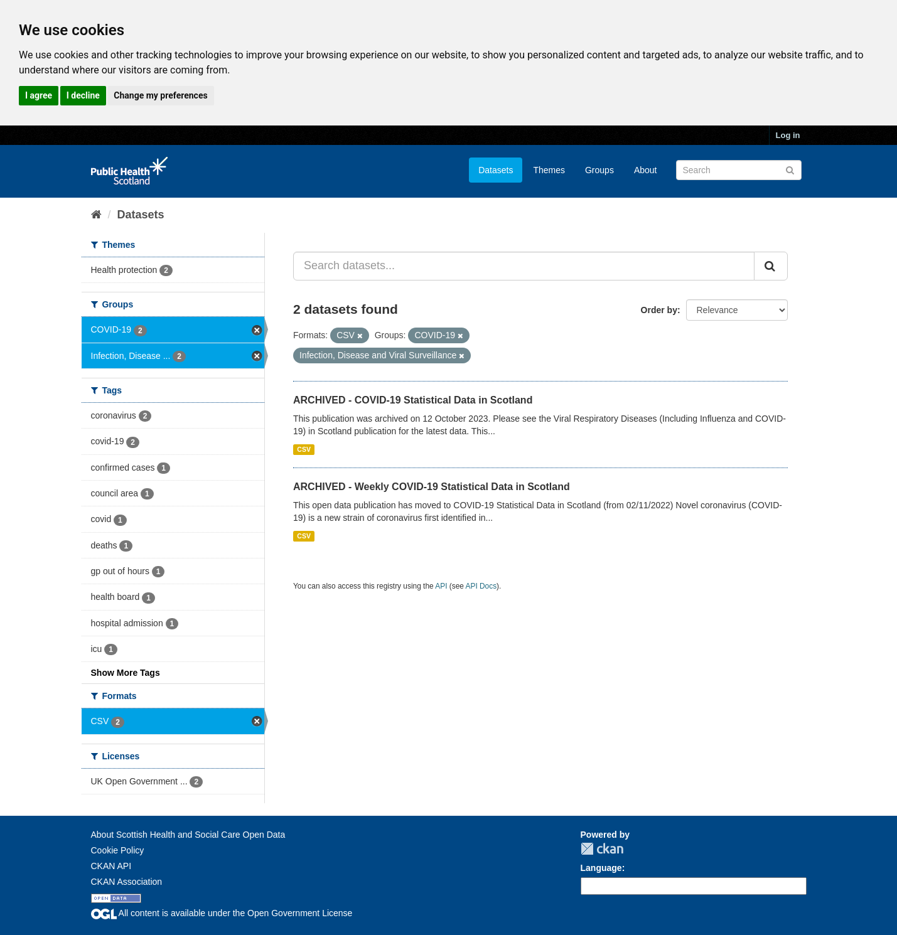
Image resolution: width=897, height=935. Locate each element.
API (441, 586)
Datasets (495, 170)
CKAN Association (127, 882)
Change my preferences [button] (160, 95)
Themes (549, 170)
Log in (788, 135)
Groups (599, 170)
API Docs (481, 586)
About (645, 170)
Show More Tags (125, 673)
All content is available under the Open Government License (222, 913)
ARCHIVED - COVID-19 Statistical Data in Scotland (412, 400)
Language (601, 868)
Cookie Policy (117, 850)
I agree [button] (38, 95)
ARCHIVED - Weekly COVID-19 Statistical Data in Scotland (431, 486)
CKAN (602, 848)
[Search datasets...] (524, 266)
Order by (659, 310)
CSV (304, 449)
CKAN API (111, 866)
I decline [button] (83, 95)
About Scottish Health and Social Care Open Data (188, 835)
